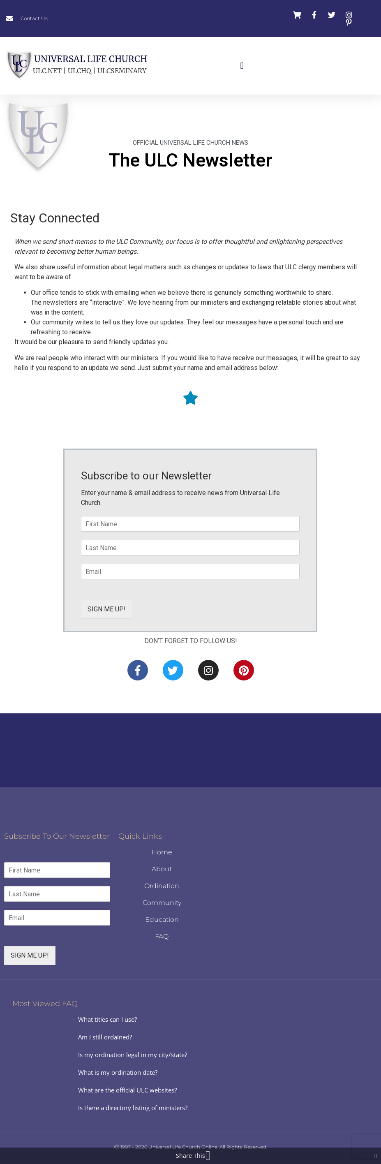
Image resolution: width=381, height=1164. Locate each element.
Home (162, 852)
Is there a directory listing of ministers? (132, 1108)
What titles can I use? (107, 1019)
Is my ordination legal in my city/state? (132, 1055)
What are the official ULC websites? (127, 1090)
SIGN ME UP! (107, 609)
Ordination (161, 886)
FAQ (162, 936)
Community (162, 903)
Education (162, 919)
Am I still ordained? (105, 1037)
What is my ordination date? (117, 1072)
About (162, 869)
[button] (242, 66)
